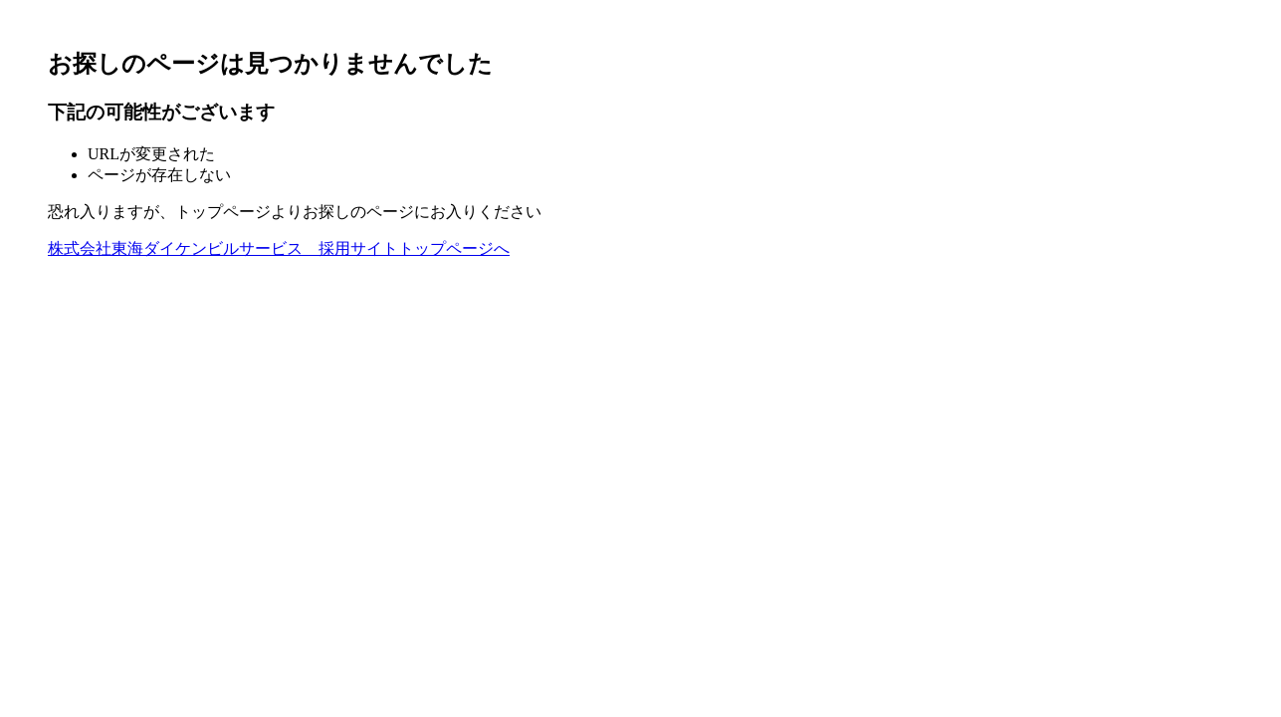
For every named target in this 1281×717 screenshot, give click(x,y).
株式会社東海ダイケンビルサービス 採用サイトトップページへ (279, 248)
